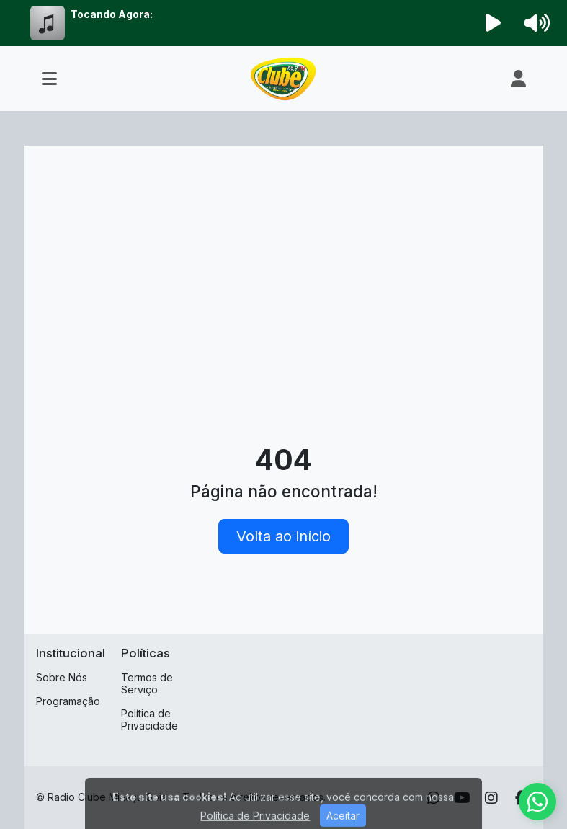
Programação (68, 701)
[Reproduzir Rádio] (493, 23)
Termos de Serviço (147, 683)
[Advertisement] (284, 265)
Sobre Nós (61, 677)
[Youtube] (462, 798)
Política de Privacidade (149, 719)
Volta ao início (283, 536)
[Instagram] (491, 798)
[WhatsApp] (433, 798)
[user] (518, 78)
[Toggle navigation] (49, 78)
